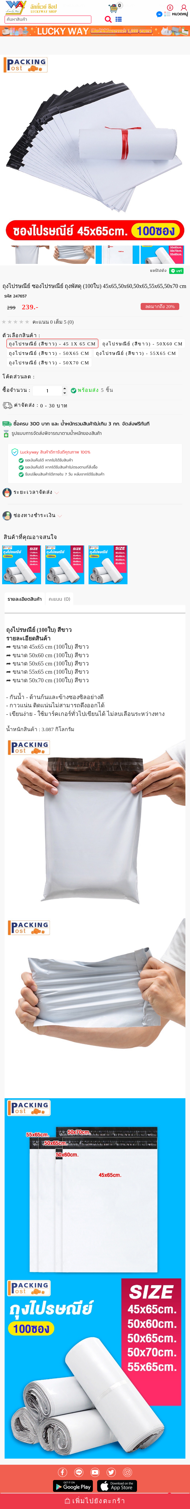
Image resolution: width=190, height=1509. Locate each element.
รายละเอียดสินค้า (25, 599)
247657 (20, 296)
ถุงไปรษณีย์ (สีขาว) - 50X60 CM (142, 342)
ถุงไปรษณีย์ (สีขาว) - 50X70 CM (49, 361)
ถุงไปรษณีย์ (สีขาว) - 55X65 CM (136, 352)
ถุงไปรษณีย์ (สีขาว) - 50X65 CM (49, 352)
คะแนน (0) (59, 599)
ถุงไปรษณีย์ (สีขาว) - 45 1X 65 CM (52, 342)
